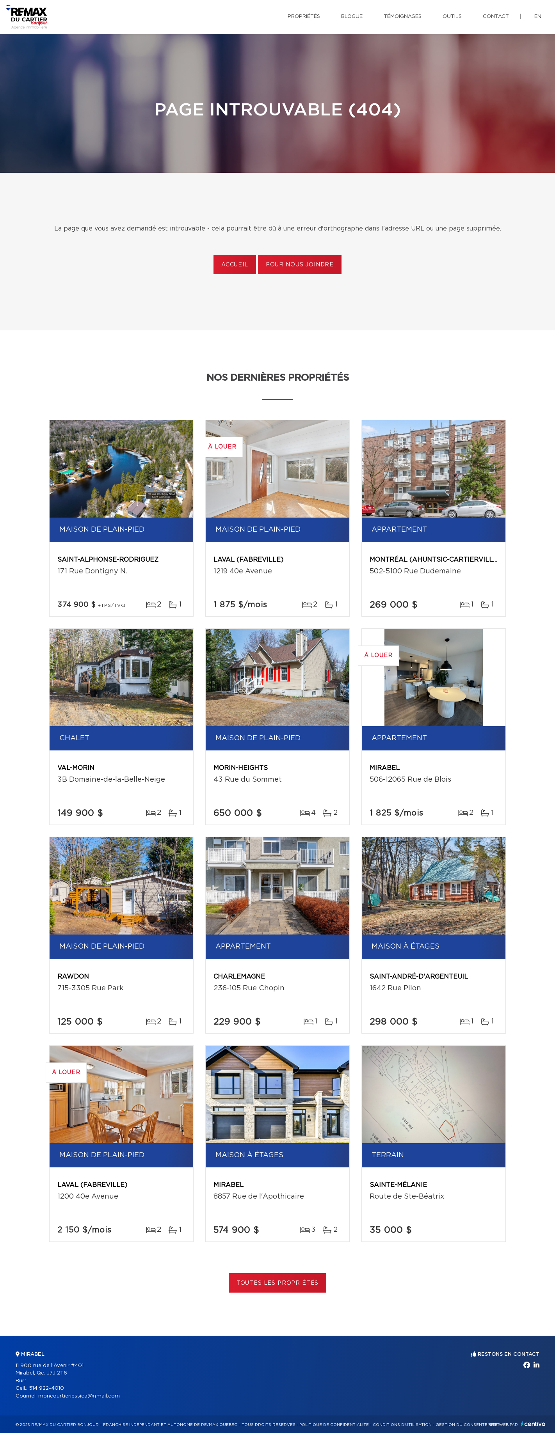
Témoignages (403, 16)
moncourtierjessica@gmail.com (79, 1396)
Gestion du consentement (468, 1425)
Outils (452, 16)
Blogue (352, 16)
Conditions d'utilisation (402, 1425)
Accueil (234, 265)
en (537, 16)
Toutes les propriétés (278, 1283)
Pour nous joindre (300, 265)
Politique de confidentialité (334, 1425)
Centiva (533, 1423)
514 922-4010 (46, 1388)
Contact (496, 16)
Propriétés (304, 16)
